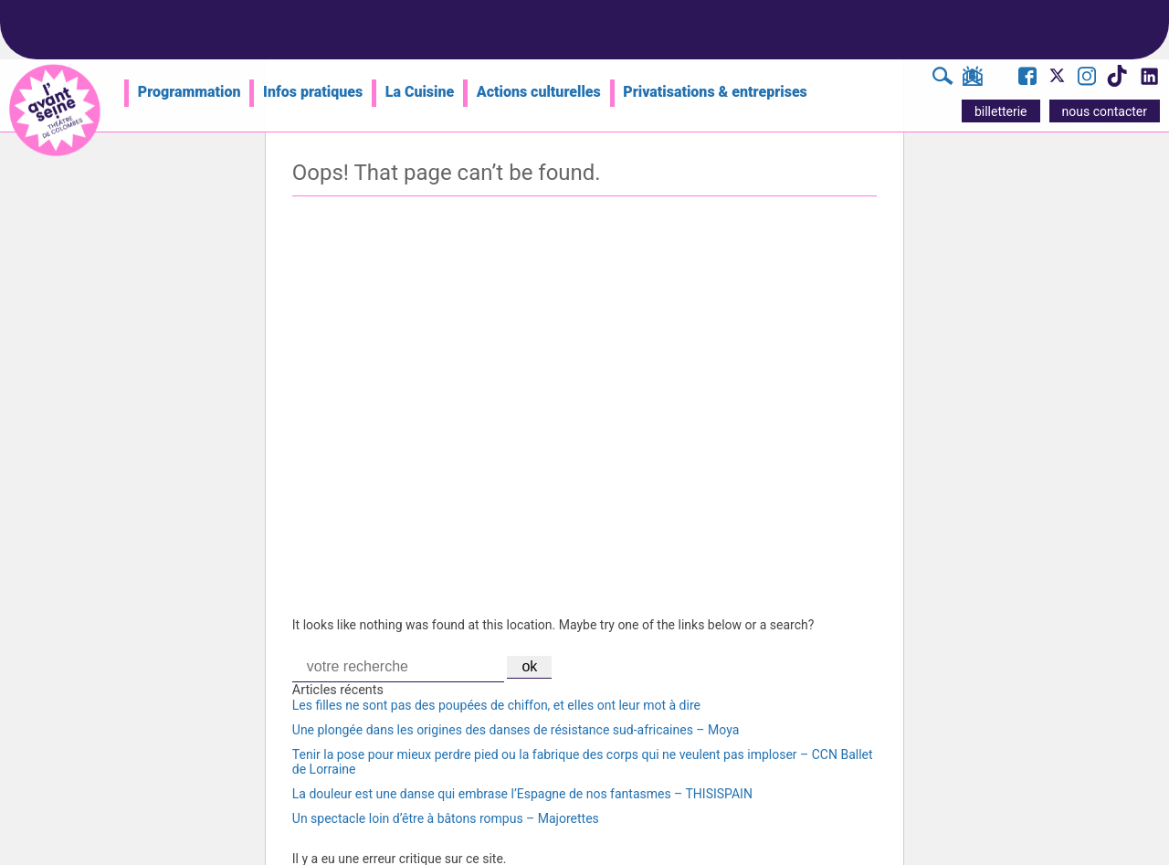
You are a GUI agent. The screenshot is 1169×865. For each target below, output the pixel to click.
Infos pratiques (313, 91)
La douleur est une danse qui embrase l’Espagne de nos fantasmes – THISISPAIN (522, 793)
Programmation (189, 91)
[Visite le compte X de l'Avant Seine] (1057, 81)
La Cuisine (419, 91)
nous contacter (1104, 111)
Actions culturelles (539, 91)
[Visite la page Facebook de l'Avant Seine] (1027, 78)
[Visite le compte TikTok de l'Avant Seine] (1116, 81)
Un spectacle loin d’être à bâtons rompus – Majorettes (445, 818)
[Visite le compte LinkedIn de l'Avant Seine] (1148, 81)
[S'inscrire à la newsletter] (972, 79)
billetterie (1000, 111)
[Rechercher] (942, 78)
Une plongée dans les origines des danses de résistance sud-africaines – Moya (515, 730)
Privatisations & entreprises (715, 91)
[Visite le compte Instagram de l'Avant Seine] (1087, 78)
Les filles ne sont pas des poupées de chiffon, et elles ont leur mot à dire (496, 705)
